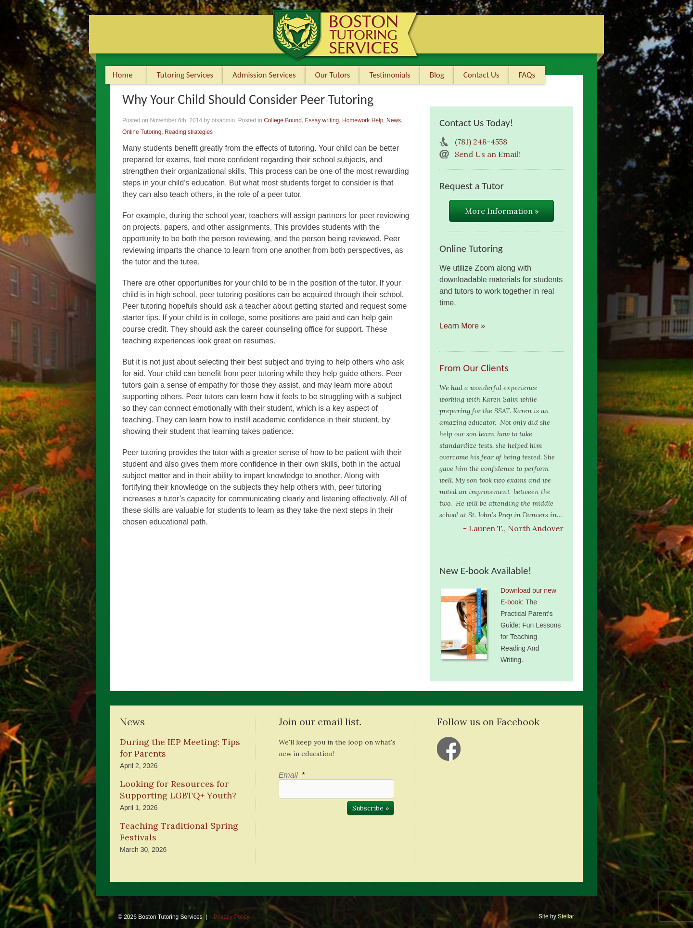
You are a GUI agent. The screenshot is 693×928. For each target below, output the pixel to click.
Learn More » (462, 326)
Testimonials (389, 75)
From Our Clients (474, 368)
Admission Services (263, 75)
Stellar (566, 916)
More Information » (502, 211)
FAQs (527, 75)
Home (123, 75)
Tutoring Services (185, 75)
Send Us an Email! (487, 154)
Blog (437, 75)
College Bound (283, 120)
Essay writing (322, 120)
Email (292, 775)
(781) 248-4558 (481, 141)
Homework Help (362, 120)
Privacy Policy (232, 917)
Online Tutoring (141, 132)
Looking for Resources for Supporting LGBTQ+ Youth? (178, 789)
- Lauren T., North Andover (513, 528)
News (393, 120)
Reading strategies (189, 132)
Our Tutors (332, 75)
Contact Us (481, 75)
